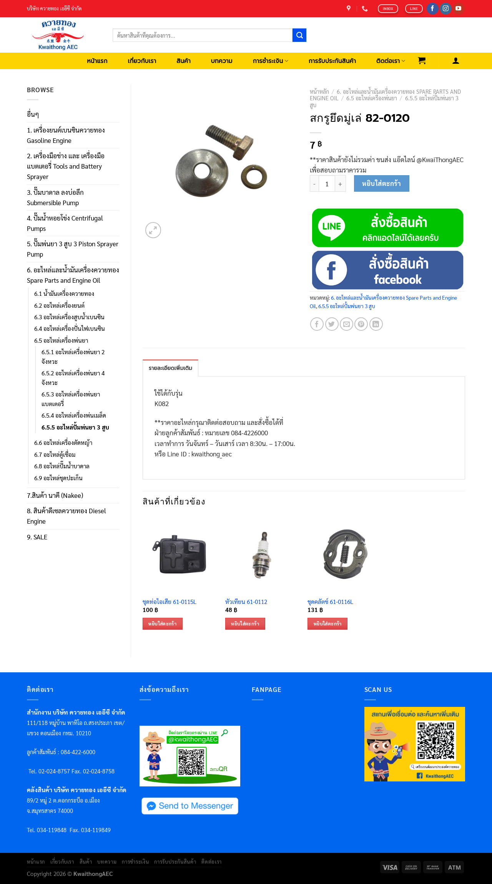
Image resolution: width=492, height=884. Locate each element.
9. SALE (37, 536)
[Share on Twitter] (332, 324)
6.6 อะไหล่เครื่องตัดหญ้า (63, 442)
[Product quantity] (327, 183)
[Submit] (299, 35)
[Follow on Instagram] (446, 9)
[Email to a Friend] (346, 324)
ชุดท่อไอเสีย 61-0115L (169, 601)
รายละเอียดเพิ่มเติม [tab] (170, 368)
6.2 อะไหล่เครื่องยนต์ (59, 305)
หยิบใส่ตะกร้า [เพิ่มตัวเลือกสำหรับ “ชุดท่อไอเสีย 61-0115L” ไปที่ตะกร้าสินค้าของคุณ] (162, 623)
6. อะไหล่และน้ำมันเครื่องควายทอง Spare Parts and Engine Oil (73, 274)
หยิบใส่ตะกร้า (381, 183)
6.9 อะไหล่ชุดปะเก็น (58, 478)
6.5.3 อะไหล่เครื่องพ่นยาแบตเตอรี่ (71, 398)
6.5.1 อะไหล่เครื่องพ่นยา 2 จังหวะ (73, 356)
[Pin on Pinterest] (361, 324)
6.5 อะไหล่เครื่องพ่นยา (61, 340)
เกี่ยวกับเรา (142, 60)
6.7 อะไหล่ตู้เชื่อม (54, 454)
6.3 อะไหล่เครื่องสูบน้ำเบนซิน (69, 317)
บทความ (222, 60)
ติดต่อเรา (390, 60)
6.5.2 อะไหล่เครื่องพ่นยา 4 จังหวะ (73, 377)
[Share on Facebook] (317, 324)
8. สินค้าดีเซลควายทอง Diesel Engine (66, 515)
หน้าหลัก (319, 91)
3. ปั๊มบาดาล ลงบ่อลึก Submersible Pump (55, 197)
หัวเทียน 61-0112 (246, 601)
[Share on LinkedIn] (376, 324)
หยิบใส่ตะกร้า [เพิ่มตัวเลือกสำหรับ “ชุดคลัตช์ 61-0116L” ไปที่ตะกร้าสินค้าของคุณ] (328, 623)
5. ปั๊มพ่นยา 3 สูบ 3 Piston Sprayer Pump (72, 248)
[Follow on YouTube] (459, 9)
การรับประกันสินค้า (332, 60)
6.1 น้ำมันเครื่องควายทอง (64, 293)
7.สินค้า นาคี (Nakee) (55, 495)
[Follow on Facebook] (433, 9)
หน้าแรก (97, 60)
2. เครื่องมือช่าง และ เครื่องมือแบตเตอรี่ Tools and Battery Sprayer (66, 166)
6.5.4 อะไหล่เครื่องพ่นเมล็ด (74, 415)
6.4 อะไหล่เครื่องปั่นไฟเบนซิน (69, 328)
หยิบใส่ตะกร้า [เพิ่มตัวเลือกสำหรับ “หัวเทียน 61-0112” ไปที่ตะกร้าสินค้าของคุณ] (245, 623)
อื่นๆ (33, 114)
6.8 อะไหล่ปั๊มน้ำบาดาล (62, 466)
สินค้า (183, 60)
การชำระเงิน (270, 60)
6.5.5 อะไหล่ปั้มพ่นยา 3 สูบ (75, 427)
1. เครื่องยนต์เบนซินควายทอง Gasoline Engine (66, 135)
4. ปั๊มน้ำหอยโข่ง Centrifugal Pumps (65, 223)
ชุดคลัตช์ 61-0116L (330, 601)
